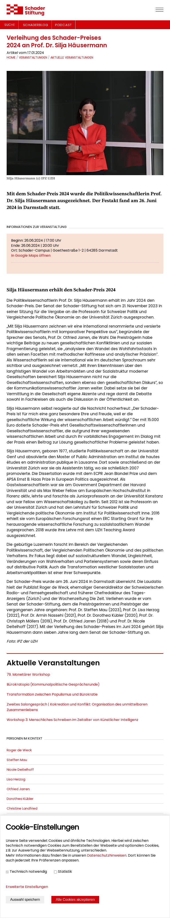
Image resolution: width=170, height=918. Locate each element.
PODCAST (63, 25)
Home (11, 57)
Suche (9, 25)
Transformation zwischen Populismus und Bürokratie (52, 694)
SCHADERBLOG (35, 25)
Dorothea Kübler (20, 798)
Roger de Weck (19, 750)
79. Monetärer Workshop (28, 674)
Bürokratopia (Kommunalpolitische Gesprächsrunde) (53, 684)
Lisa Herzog (16, 779)
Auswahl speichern (25, 899)
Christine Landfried (22, 808)
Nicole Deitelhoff (20, 769)
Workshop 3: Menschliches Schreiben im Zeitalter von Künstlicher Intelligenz (72, 719)
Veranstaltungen (33, 57)
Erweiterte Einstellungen (27, 886)
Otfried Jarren (18, 789)
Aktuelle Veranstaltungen (71, 57)
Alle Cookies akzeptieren (75, 899)
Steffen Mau (17, 759)
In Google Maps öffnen (30, 255)
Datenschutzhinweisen (106, 855)
